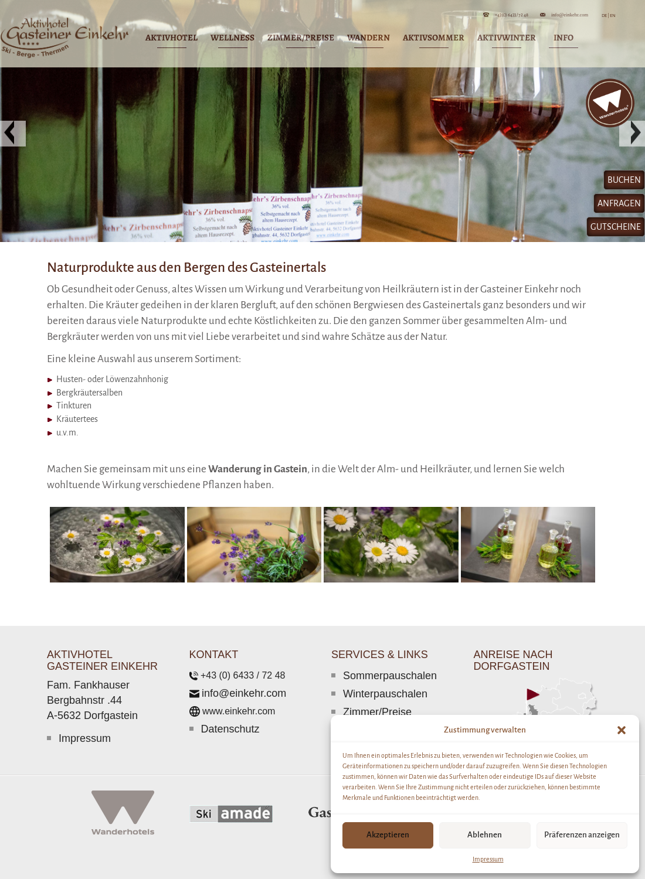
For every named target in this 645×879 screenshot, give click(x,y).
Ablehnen (484, 834)
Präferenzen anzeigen (582, 834)
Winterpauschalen (385, 694)
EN (612, 15)
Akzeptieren (387, 834)
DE (605, 15)
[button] (621, 730)
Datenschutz (230, 729)
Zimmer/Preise (377, 712)
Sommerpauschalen (390, 676)
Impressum (488, 859)
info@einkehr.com (569, 14)
